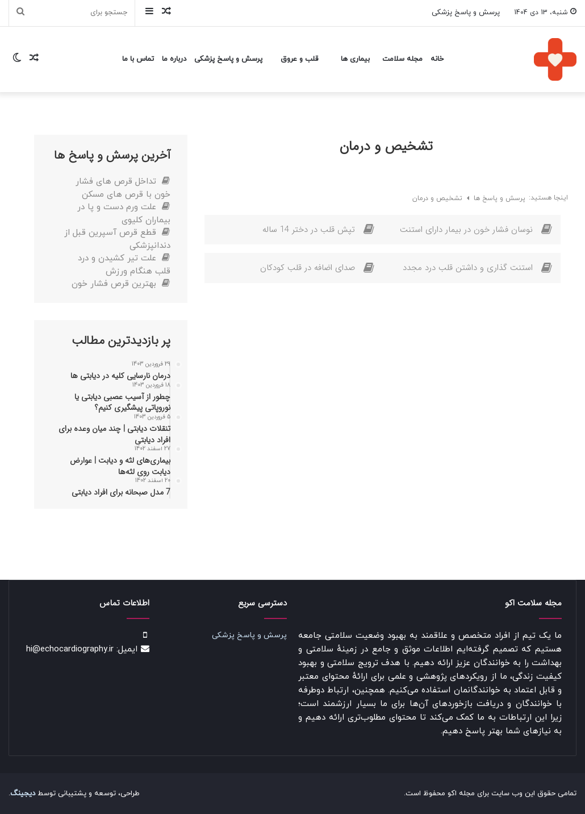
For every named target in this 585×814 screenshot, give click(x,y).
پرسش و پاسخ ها (498, 198)
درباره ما (174, 59)
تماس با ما (138, 59)
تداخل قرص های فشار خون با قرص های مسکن (123, 188)
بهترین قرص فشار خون (121, 284)
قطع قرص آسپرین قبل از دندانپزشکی (117, 239)
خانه (437, 59)
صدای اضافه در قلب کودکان (307, 268)
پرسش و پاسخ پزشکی (466, 12)
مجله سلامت (402, 59)
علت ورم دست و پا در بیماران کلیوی (123, 213)
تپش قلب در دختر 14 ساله (308, 229)
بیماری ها (355, 59)
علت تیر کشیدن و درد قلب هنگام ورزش (124, 264)
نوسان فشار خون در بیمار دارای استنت (466, 229)
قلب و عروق (299, 59)
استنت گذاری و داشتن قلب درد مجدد (468, 268)
